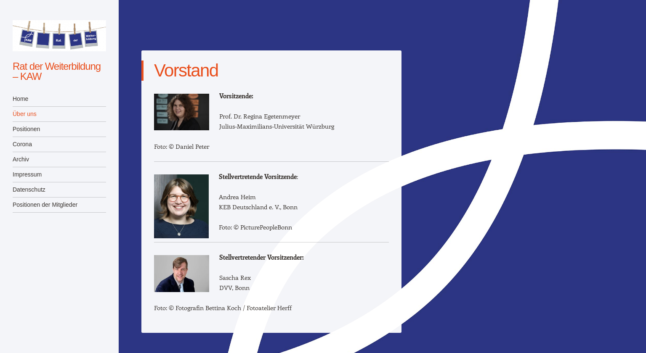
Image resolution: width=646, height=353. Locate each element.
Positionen (26, 129)
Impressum (27, 174)
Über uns (25, 114)
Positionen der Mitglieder (45, 204)
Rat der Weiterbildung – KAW (57, 71)
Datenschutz (29, 189)
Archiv (21, 159)
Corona (22, 144)
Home (20, 98)
